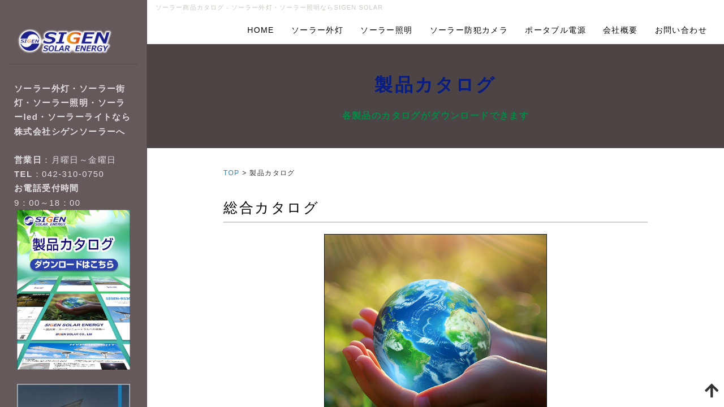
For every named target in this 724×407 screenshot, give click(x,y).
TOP (231, 173)
